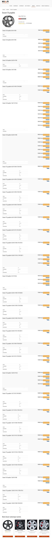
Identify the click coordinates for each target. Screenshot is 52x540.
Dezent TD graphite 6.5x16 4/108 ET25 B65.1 (13, 293)
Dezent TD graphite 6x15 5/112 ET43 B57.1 (12, 230)
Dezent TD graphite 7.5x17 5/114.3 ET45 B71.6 (13, 452)
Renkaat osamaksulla (45, 5)
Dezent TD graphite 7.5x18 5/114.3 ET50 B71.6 (13, 490)
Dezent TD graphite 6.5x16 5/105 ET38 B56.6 (13, 305)
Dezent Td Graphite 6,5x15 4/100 (10, 60)
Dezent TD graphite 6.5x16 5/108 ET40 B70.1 (13, 318)
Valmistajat (38, 5)
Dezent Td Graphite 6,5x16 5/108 (10, 135)
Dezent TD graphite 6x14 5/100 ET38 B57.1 (12, 205)
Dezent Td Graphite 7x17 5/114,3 (10, 276)
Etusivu (10, 5)
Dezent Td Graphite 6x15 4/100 (9, 40)
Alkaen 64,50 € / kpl (44, 536)
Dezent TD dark (8, 530)
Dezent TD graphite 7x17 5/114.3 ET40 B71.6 (12, 410)
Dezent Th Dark (20, 530)
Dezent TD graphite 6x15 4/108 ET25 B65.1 (12, 217)
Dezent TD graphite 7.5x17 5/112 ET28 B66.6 (12, 435)
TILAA (46, 30)
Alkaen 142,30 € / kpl (32, 536)
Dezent (20, 18)
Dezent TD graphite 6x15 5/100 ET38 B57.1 (12, 166)
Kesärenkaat (16, 5)
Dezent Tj (32, 530)
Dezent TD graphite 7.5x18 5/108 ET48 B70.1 (12, 503)
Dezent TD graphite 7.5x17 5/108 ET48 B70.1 (12, 423)
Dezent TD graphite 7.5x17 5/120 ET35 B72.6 (12, 465)
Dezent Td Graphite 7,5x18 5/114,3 (10, 373)
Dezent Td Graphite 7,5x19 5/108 (10, 477)
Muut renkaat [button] (28, 5)
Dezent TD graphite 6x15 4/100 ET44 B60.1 (12, 86)
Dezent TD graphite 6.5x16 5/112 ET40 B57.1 (12, 331)
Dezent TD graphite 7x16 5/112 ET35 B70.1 (12, 356)
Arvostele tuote (21, 21)
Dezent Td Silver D (44, 530)
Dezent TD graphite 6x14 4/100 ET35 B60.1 (12, 179)
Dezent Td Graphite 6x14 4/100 (9, 30)
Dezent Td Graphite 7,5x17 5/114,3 (10, 103)
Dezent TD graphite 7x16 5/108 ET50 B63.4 (12, 343)
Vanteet (33, 5)
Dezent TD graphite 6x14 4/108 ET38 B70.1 (12, 192)
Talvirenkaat (21, 5)
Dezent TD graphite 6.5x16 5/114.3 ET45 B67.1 (13, 255)
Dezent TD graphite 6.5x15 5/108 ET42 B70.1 (12, 243)
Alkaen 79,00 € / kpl (7, 536)
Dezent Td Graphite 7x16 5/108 (9, 69)
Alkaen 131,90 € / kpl (20, 536)
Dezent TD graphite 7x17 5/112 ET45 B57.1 (12, 393)
